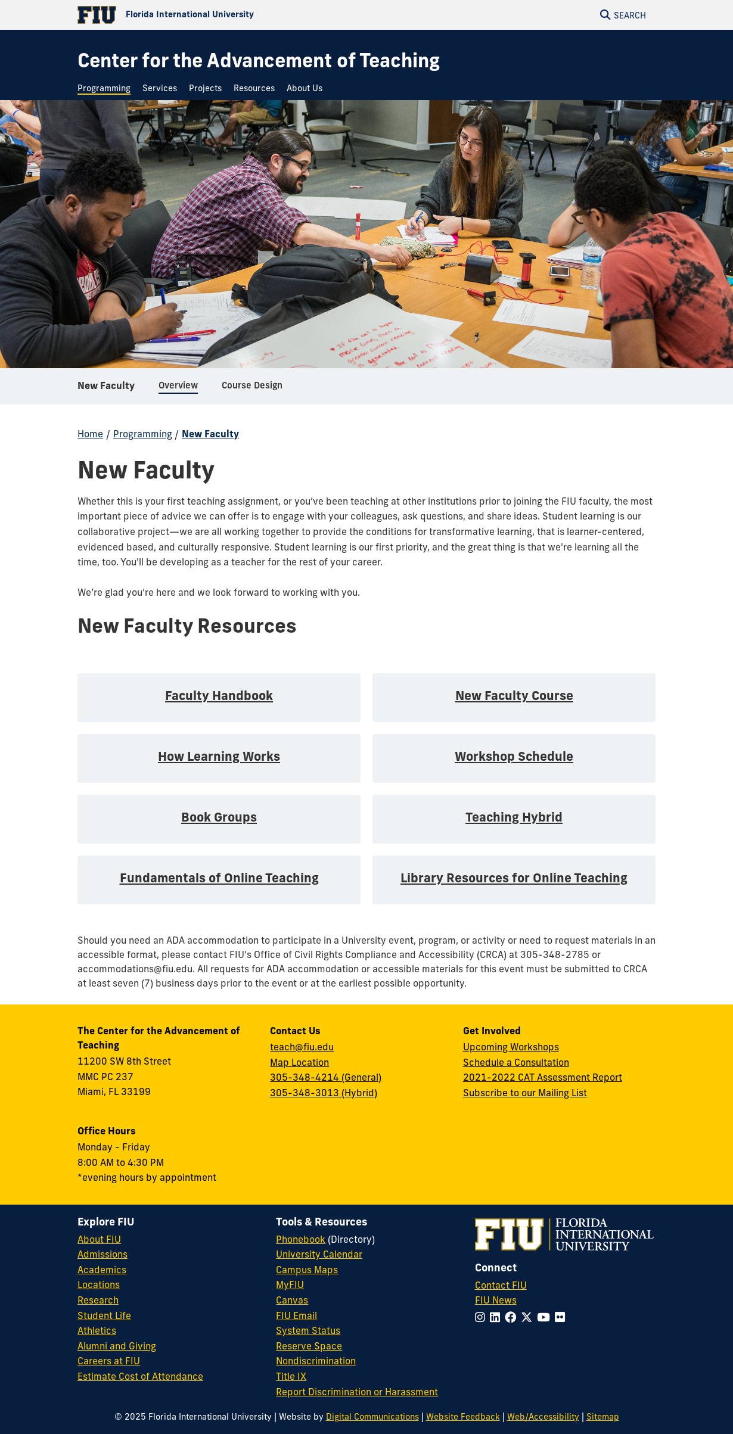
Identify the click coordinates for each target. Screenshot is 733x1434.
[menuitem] (106, 88)
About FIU (99, 1239)
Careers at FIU (108, 1361)
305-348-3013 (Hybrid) (323, 1093)
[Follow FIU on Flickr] (562, 1317)
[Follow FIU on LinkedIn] (497, 1317)
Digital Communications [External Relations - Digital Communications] (372, 1416)
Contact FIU (501, 1285)
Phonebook (300, 1239)
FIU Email (296, 1315)
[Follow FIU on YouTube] (546, 1317)
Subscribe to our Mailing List (525, 1093)
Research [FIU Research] (98, 1300)
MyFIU (290, 1284)
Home (90, 434)
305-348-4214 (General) (325, 1077)
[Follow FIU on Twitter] (529, 1317)
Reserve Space (309, 1346)
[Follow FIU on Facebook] (513, 1317)
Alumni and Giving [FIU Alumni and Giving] (116, 1346)
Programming (142, 434)
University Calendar (319, 1254)
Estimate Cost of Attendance (140, 1376)
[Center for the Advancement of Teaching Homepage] (258, 60)
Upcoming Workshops (511, 1047)
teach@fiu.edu (302, 1047)
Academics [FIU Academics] (101, 1270)
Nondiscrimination (316, 1361)
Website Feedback (463, 1416)
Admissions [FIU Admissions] (102, 1254)
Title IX (291, 1376)
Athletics (96, 1330)
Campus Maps (307, 1270)
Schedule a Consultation (516, 1062)
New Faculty (106, 390)
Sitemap (602, 1416)
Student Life (104, 1315)
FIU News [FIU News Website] (496, 1300)
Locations (98, 1284)
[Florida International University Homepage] (221, 14)
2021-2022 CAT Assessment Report (542, 1077)
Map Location (299, 1062)
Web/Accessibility (543, 1416)
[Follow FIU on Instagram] (482, 1317)
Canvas (292, 1300)
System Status (308, 1330)
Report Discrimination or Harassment (357, 1392)
